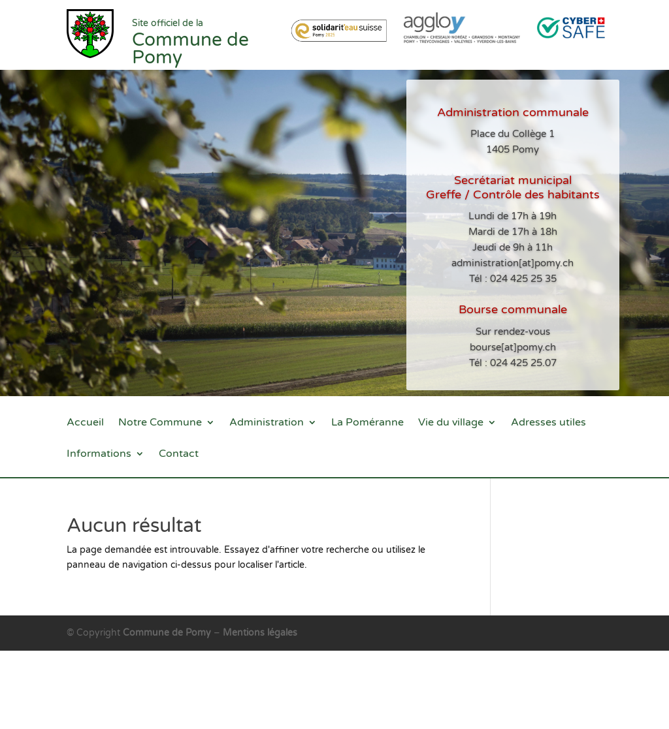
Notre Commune (160, 423)
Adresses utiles (548, 423)
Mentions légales (260, 632)
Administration (266, 423)
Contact (179, 454)
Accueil (85, 423)
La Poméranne (367, 423)
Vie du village (450, 423)
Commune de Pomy (168, 632)
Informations (99, 454)
